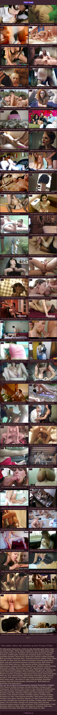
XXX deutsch (12, 677)
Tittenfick (40, 666)
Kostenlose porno (19, 658)
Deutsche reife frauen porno (28, 702)
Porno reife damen (29, 672)
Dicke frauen (28, 676)
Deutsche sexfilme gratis (23, 693)
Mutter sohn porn (6, 662)
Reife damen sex (44, 681)
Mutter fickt (29, 656)
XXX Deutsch (5, 687)
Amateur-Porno (16, 666)
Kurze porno (37, 674)
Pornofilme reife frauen (8, 708)
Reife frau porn (43, 702)
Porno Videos (19, 651)
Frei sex (37, 651)
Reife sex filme (8, 651)
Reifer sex (11, 706)
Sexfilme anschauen (26, 704)
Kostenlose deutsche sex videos (27, 698)
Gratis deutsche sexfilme (29, 664)
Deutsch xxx (48, 677)
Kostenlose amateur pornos (23, 674)
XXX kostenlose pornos (42, 704)
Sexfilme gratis (13, 655)
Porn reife (28, 668)
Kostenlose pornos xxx (37, 655)
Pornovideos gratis (40, 676)
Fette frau (17, 660)
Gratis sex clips (27, 649)
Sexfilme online (40, 700)
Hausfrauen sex (31, 681)
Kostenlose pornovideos (44, 660)
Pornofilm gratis (38, 649)
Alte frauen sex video (22, 679)
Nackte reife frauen (49, 674)
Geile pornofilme (36, 679)
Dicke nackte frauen (7, 679)
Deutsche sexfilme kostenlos (44, 656)
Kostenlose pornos (34, 662)
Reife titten (48, 706)
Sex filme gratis (5, 649)
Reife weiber (20, 706)
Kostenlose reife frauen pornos (10, 683)
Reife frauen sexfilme (7, 668)
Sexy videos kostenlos (15, 676)
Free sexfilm (22, 677)
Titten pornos (38, 696)
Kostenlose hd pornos (20, 662)
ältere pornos (45, 651)
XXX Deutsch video (17, 689)
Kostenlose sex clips (7, 696)
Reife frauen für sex (29, 666)
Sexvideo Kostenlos (32, 687)
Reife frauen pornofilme (14, 672)
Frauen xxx (13, 653)
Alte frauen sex (30, 706)
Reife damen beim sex (12, 664)
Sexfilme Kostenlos (17, 687)
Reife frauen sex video (37, 708)
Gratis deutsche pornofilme (24, 696)
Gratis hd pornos (50, 666)
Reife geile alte (40, 670)
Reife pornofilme (6, 658)
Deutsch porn (20, 656)
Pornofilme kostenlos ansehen (25, 691)
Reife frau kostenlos (29, 660)
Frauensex (39, 706)
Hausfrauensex (5, 666)
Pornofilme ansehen (32, 695)
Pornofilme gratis (14, 670)
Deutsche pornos (44, 664)
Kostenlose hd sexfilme (27, 700)
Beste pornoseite (40, 653)
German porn (23, 655)
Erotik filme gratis (27, 670)
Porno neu (3, 676)
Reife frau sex (28, 2)
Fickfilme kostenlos (46, 695)
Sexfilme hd (29, 651)
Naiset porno (16, 649)
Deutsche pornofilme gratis (45, 689)
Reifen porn (40, 672)
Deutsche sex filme (6, 660)
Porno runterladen (39, 693)
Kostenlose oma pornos (44, 691)
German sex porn (45, 687)
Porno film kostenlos (7, 691)
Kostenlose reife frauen (26, 653)
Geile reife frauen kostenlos (15, 681)
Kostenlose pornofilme (35, 677)
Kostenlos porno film (7, 693)
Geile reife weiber (11, 702)
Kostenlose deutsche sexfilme (36, 658)
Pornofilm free (13, 700)
